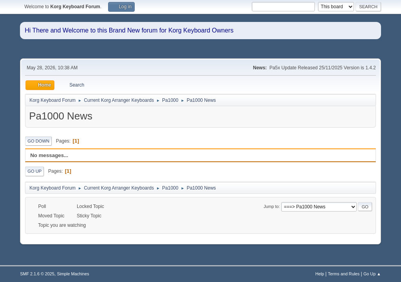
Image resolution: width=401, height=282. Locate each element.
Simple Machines (73, 273)
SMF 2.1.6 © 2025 (37, 273)
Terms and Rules (343, 273)
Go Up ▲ (372, 273)
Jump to (271, 206)
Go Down (38, 141)
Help (319, 273)
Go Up (34, 171)
